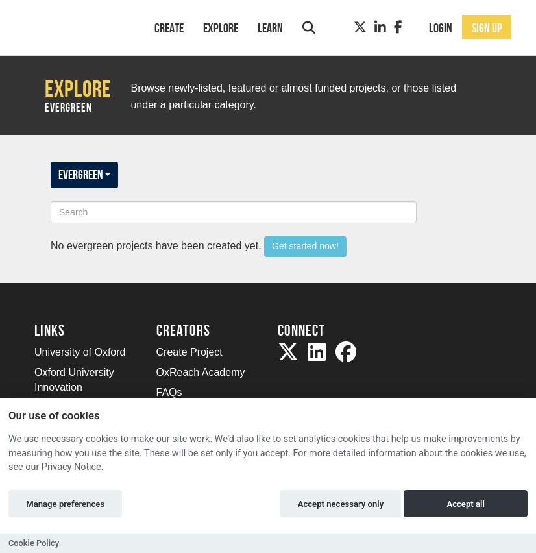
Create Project (189, 352)
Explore (220, 28)
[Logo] (77, 26)
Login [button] (440, 28)
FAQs (169, 392)
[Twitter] (360, 27)
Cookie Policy (33, 543)
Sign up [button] (487, 28)
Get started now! (305, 246)
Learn (270, 28)
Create (169, 28)
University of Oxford (79, 352)
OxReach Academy (200, 372)
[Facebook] (398, 27)
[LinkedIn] (380, 27)
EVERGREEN (84, 174)
